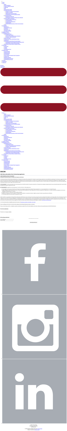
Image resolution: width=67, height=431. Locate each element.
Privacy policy (39, 428)
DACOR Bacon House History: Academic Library (12, 44)
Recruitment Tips (7, 29)
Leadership (6, 7)
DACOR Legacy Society (8, 9)
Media (5, 24)
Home (3, 2)
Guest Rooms (6, 40)
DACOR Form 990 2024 (10, 16)
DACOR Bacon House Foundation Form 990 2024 (14, 17)
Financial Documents (7, 15)
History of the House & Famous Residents (13, 36)
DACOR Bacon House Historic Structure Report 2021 (15, 42)
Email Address (2, 219)
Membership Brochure (8, 27)
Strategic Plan (6, 56)
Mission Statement (7, 5)
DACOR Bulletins (7, 53)
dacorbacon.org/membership (46, 200)
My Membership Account (8, 59)
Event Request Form (7, 49)
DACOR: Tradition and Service (9, 18)
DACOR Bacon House (6, 32)
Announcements (7, 51)
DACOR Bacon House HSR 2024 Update (12, 43)
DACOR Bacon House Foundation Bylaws (13, 14)
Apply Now (6, 28)
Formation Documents (8, 10)
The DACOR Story (9, 20)
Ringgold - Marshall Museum (11, 37)
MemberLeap (37, 429)
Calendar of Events (5, 31)
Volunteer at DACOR (7, 30)
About (3, 3)
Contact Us (4, 62)
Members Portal (5, 50)
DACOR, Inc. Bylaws (9, 12)
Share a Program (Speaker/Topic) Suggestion (12, 55)
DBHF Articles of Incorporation (11, 13)
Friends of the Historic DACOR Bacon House (11, 39)
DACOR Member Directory (8, 58)
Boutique (3, 60)
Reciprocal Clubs (7, 52)
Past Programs (6, 54)
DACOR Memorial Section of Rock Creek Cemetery (14, 23)
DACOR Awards (8, 22)
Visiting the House (7, 38)
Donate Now (4, 61)
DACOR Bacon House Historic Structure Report (12, 41)
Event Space (4, 45)
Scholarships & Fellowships (10, 21)
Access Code (2, 220)
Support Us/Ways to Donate (9, 6)
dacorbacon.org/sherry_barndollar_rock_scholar (28, 202)
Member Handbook (7, 57)
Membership (4, 25)
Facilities (5, 47)
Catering (5, 48)
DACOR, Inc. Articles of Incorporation (12, 11)
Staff (5, 8)
